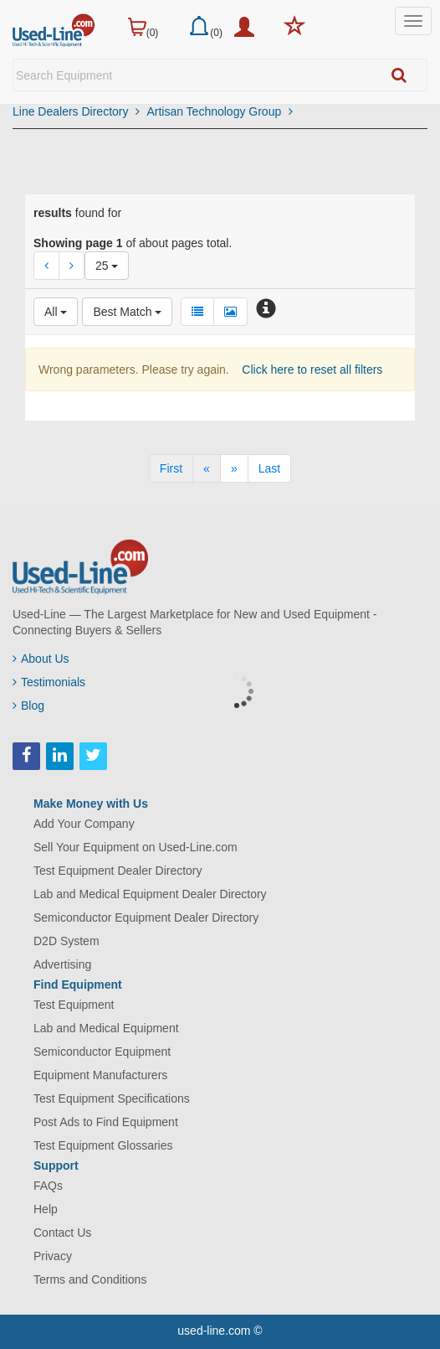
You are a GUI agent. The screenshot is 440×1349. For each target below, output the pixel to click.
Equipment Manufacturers (100, 1075)
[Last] (269, 468)
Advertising (62, 964)
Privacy (52, 1256)
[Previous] (206, 468)
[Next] (234, 468)
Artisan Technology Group (219, 111)
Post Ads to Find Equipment (105, 1122)
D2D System (66, 941)
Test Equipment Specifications (111, 1098)
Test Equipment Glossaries (103, 1145)
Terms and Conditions (89, 1279)
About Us (41, 658)
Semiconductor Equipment (102, 1051)
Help (45, 1209)
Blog (28, 705)
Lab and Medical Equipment (106, 1028)
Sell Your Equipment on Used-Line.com (135, 847)
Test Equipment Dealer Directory (117, 870)
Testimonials (49, 682)
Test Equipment (74, 1004)
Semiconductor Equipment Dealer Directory (145, 917)
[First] (171, 468)
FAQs (48, 1185)
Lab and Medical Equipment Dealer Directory (150, 894)
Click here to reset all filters (310, 369)
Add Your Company (84, 823)
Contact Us (62, 1232)
